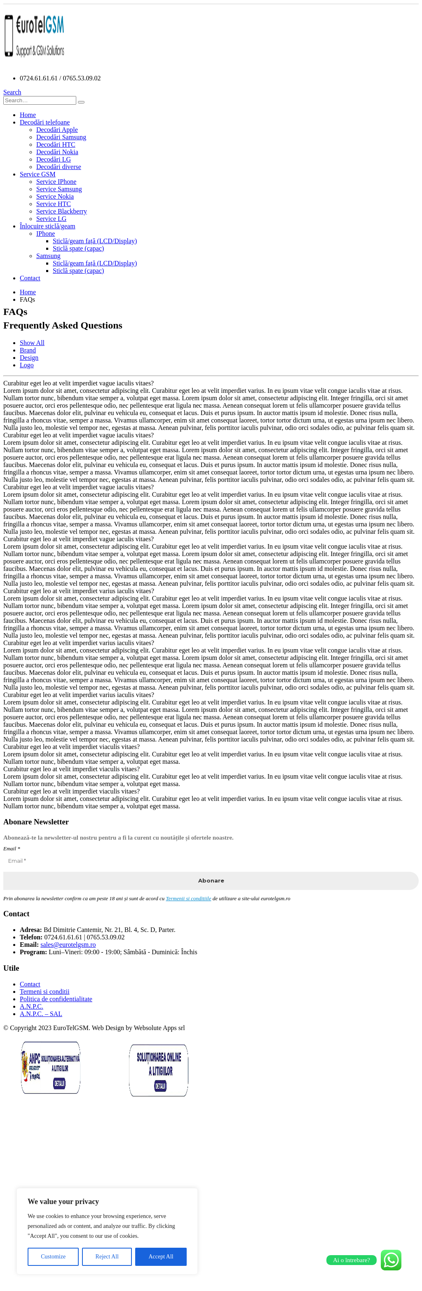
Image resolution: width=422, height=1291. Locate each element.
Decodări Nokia (57, 151)
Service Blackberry (61, 211)
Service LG (51, 218)
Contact (30, 278)
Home (28, 114)
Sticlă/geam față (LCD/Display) (95, 240)
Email (11, 848)
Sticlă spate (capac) (78, 248)
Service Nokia (55, 196)
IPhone (45, 233)
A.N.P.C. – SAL (41, 1013)
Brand (28, 350)
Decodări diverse (58, 166)
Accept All (160, 1256)
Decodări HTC (55, 144)
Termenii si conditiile (188, 898)
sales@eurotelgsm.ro (68, 944)
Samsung (48, 255)
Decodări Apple (57, 129)
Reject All (107, 1256)
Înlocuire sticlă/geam (47, 226)
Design (29, 357)
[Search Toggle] (12, 92)
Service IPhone (56, 181)
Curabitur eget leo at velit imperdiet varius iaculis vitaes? (78, 590)
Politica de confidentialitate (56, 998)
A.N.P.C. (31, 1006)
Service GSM (38, 174)
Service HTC (53, 203)
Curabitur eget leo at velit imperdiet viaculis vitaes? (71, 746)
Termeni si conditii (45, 991)
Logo (27, 365)
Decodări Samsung (61, 137)
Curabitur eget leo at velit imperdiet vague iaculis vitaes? (78, 383)
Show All (32, 342)
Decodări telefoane (45, 122)
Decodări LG (53, 159)
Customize (53, 1256)
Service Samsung (59, 188)
